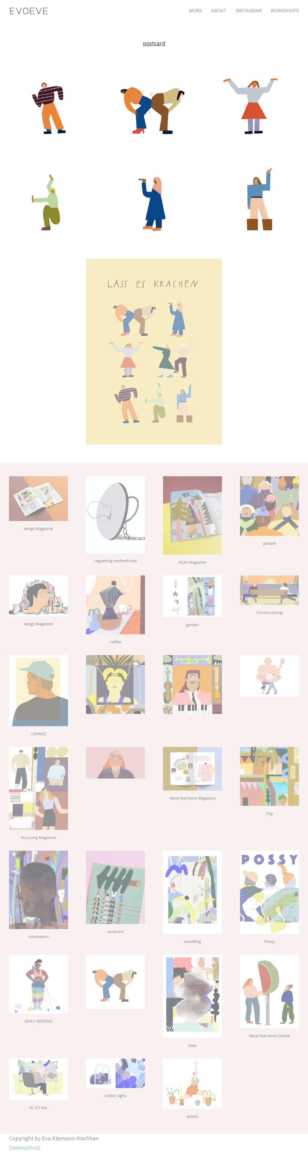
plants (192, 1116)
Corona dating (269, 612)
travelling (192, 941)
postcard (115, 931)
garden (192, 624)
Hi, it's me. (38, 1107)
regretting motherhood (115, 560)
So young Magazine (38, 837)
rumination (38, 936)
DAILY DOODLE (38, 1021)
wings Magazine (38, 528)
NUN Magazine (192, 562)
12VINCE (38, 733)
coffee (115, 642)
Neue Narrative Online (269, 1035)
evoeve (29, 10)
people (269, 543)
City (269, 813)
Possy (269, 941)
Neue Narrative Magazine (192, 798)
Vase (192, 1045)
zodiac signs (116, 1095)
